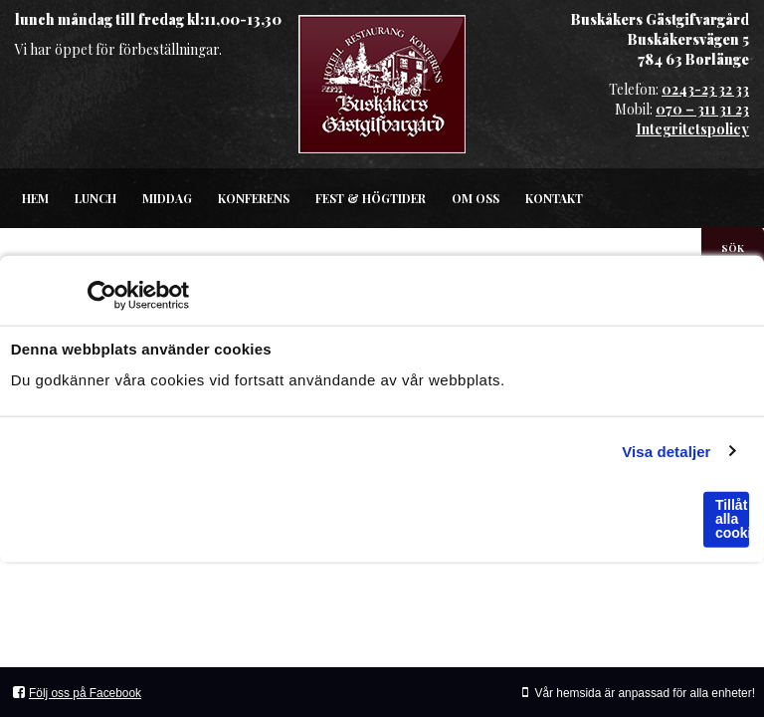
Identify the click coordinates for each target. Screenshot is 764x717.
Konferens (253, 198)
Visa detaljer (666, 450)
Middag (167, 198)
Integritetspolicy (692, 129)
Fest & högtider (370, 198)
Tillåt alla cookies (732, 519)
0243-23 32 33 (705, 89)
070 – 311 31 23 (702, 109)
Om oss (475, 198)
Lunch (95, 198)
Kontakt (554, 198)
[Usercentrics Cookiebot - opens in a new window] (102, 296)
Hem (35, 198)
